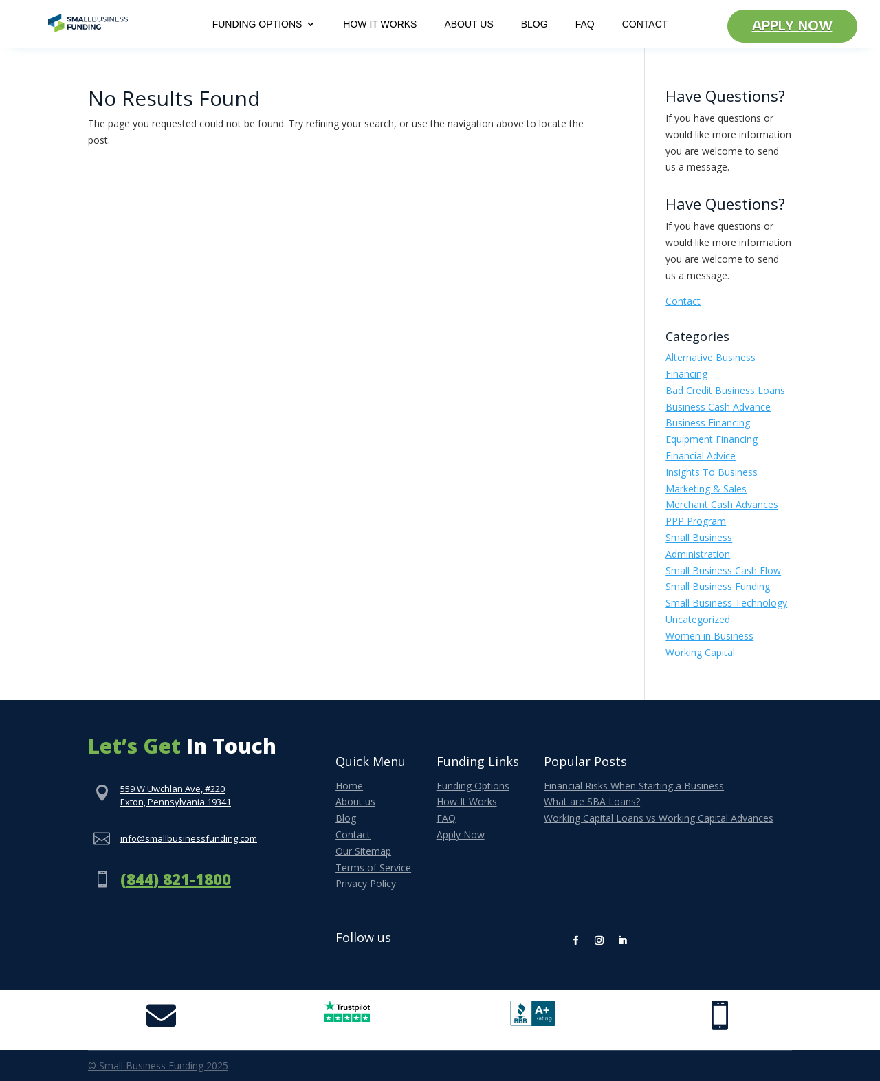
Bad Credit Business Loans (725, 390)
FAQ (585, 24)
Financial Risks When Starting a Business (634, 785)
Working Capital (700, 652)
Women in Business (710, 635)
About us (355, 801)
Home (349, 785)
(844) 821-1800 (175, 879)
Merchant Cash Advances (722, 504)
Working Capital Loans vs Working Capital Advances (658, 818)
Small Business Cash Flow (723, 570)
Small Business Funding (718, 586)
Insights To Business (712, 472)
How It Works (380, 24)
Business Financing (708, 422)
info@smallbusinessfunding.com (188, 838)
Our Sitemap (363, 851)
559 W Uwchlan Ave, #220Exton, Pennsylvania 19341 (175, 796)
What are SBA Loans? (592, 801)
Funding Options (257, 24)
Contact (645, 24)
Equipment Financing (712, 439)
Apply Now (792, 26)
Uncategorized (698, 619)
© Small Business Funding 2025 (158, 1065)
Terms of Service (373, 867)
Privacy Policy (366, 883)
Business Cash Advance (718, 406)
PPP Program (696, 520)
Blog (534, 24)
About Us (468, 24)
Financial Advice (701, 455)
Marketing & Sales (706, 488)
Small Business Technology (726, 602)
